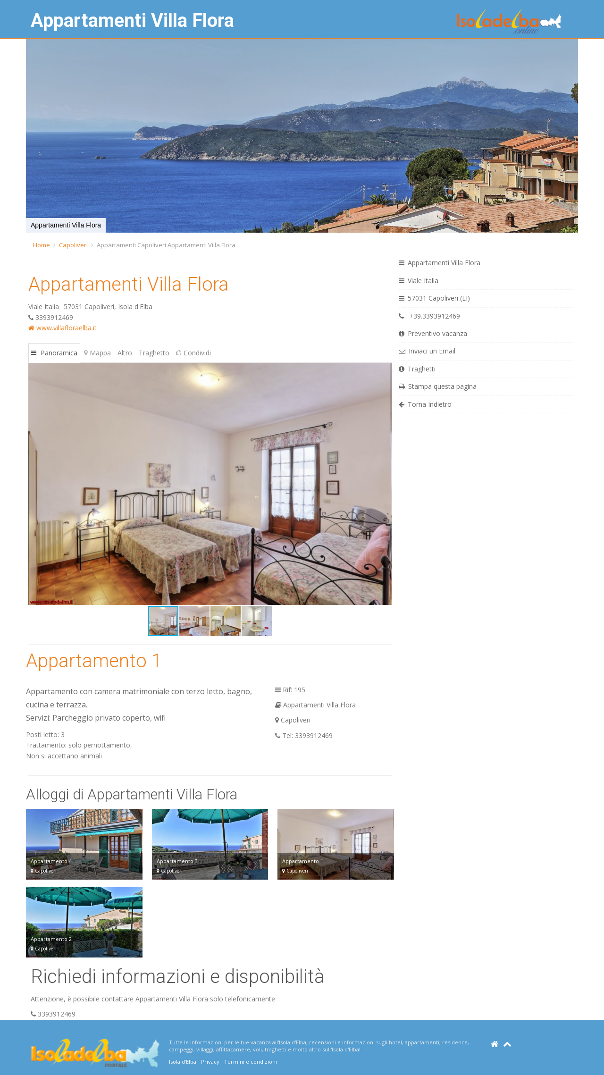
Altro (124, 352)
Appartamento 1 (94, 661)
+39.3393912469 (429, 315)
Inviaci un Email (427, 350)
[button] (34, 135)
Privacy (210, 1061)
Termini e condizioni (250, 1061)
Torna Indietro (425, 404)
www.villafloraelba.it (62, 327)
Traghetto (154, 352)
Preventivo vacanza (433, 333)
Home (41, 245)
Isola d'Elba (182, 1061)
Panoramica (54, 352)
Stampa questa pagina (438, 386)
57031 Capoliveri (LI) (434, 298)
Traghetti (417, 368)
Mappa (97, 352)
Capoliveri (73, 245)
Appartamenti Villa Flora (132, 20)
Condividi (193, 352)
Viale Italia (418, 280)
